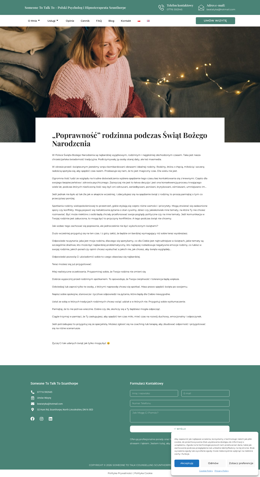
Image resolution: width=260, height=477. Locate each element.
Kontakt (126, 20)
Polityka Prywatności (120, 473)
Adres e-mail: (216, 5)
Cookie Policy (206, 471)
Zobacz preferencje (241, 463)
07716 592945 (174, 9)
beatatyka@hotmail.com (221, 9)
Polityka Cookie (143, 473)
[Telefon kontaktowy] (161, 7)
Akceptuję (186, 463)
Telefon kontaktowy (180, 5)
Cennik (85, 20)
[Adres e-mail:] (201, 7)
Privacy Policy (222, 471)
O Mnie (34, 20)
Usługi (52, 20)
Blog (111, 20)
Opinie (70, 20)
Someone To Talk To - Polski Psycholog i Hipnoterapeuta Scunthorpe (75, 7)
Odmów (213, 463)
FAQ (99, 20)
